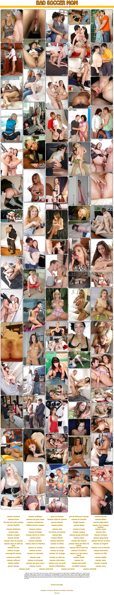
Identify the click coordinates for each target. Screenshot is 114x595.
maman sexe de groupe (13, 541)
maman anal (57, 529)
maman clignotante (100, 522)
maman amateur (13, 516)
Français (50, 590)
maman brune (13, 519)
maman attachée (89, 569)
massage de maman (13, 553)
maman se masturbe (35, 553)
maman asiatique (35, 516)
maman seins (100, 560)
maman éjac (57, 535)
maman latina (79, 525)
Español (70, 590)
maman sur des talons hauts (79, 554)
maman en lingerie (100, 544)
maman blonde (101, 516)
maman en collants (56, 547)
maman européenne (35, 522)
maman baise (79, 538)
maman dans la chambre (35, 544)
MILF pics (56, 593)
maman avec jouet (79, 563)
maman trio (78, 560)
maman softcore (13, 560)
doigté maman (78, 522)
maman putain (13, 563)
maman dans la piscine (79, 547)
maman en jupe (13, 550)
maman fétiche (57, 538)
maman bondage (35, 532)
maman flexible (13, 525)
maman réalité (100, 557)
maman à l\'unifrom (78, 550)
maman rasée (24, 569)
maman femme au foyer (100, 541)
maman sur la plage (57, 553)
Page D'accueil (57, 584)
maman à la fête (100, 553)
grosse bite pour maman (78, 516)
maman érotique (100, 535)
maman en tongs (57, 550)
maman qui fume (68, 569)
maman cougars (13, 535)
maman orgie (35, 557)
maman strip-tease (57, 560)
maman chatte (78, 557)
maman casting (79, 532)
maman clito (100, 532)
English (44, 590)
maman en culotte (35, 547)
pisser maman (13, 566)
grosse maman (57, 522)
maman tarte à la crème (35, 535)
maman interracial (100, 550)
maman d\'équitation (57, 566)
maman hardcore (57, 541)
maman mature (35, 529)
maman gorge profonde (79, 535)
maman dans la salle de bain (13, 545)
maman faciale (13, 538)
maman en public (13, 557)
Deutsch (57, 590)
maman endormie (46, 569)
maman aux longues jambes (101, 526)
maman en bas (13, 547)
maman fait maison (78, 541)
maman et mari (79, 529)
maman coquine (100, 563)
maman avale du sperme (57, 519)
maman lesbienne (13, 529)
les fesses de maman (57, 532)
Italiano (64, 590)
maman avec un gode (57, 563)
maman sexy (101, 566)
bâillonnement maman (35, 525)
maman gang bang (100, 538)
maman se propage (35, 560)
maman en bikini (57, 544)
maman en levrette (78, 519)
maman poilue (57, 525)
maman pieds (35, 538)
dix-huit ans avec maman (13, 522)
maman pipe (13, 532)
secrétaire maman (79, 566)
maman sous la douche (100, 547)
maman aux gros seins (35, 519)
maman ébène (100, 519)
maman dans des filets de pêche (79, 545)
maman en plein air (57, 557)
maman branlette (35, 541)
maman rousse (35, 566)
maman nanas (100, 529)
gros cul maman (57, 516)
